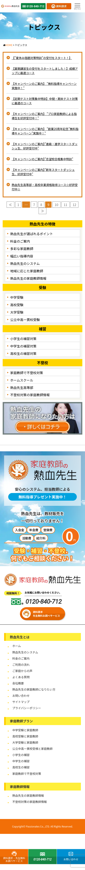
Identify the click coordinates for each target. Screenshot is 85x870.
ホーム (16, 646)
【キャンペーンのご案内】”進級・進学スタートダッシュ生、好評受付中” (45, 146)
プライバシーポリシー (26, 708)
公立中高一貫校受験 (25, 319)
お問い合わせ (21, 695)
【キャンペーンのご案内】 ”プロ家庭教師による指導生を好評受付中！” (44, 116)
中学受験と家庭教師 (25, 730)
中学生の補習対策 (23, 346)
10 (56, 204)
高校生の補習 (21, 767)
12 (74, 204)
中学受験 (16, 297)
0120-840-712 (36, 601)
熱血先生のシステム (25, 263)
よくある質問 (21, 677)
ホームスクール (21, 380)
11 (65, 204)
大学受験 (16, 312)
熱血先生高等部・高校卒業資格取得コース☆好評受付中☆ (45, 187)
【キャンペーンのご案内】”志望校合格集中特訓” (42, 159)
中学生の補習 (21, 761)
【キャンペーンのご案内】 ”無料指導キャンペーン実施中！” (44, 86)
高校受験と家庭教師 (25, 736)
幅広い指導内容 (21, 256)
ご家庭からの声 (22, 671)
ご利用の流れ (21, 665)
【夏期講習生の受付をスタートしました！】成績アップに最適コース (45, 70)
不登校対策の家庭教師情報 (30, 394)
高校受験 (16, 304)
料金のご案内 (20, 241)
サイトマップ (21, 702)
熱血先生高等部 (21, 387)
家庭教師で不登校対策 (26, 372)
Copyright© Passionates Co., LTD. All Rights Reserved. (42, 826)
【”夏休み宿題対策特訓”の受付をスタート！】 (42, 58)
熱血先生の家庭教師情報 (28, 278)
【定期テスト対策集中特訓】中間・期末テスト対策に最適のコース (45, 101)
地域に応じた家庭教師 (26, 270)
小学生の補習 (21, 755)
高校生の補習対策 (23, 353)
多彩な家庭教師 (21, 248)
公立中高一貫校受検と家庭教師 (32, 749)
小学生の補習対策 (23, 338)
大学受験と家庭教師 (25, 742)
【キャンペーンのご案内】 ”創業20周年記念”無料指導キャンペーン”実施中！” (45, 131)
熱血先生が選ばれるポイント (31, 233)
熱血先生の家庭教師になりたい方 (33, 689)
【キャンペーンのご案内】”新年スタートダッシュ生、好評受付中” (43, 172)
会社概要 (18, 683)
